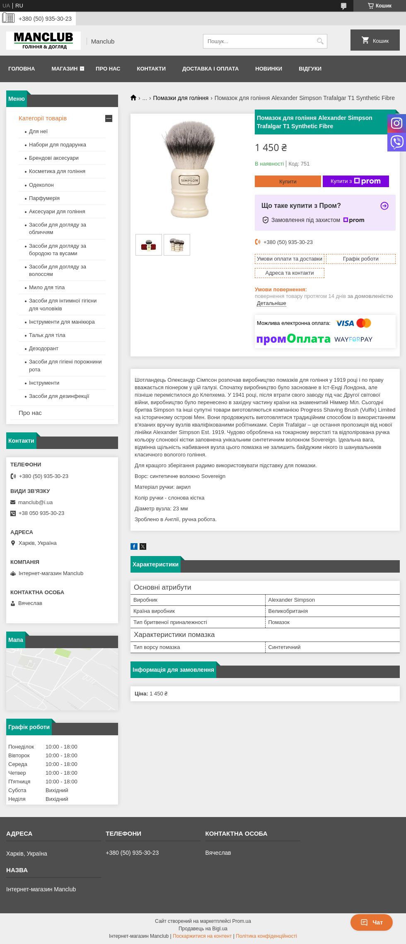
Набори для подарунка (57, 144)
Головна (21, 69)
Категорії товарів (43, 118)
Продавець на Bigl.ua (203, 929)
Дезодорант (43, 348)
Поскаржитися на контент (202, 936)
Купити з (356, 181)
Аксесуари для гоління (57, 211)
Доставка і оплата (210, 69)
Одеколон (41, 185)
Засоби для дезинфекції (59, 396)
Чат (371, 922)
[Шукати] (320, 41)
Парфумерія (44, 198)
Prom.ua (241, 921)
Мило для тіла (47, 287)
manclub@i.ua (35, 502)
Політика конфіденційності (266, 936)
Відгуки (310, 69)
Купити (288, 181)
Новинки (268, 69)
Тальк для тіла (47, 335)
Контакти (151, 69)
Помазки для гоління (181, 98)
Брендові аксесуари (54, 158)
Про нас (108, 69)
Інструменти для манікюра (62, 322)
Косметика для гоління (57, 171)
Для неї (38, 131)
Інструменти (44, 383)
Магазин (64, 69)
